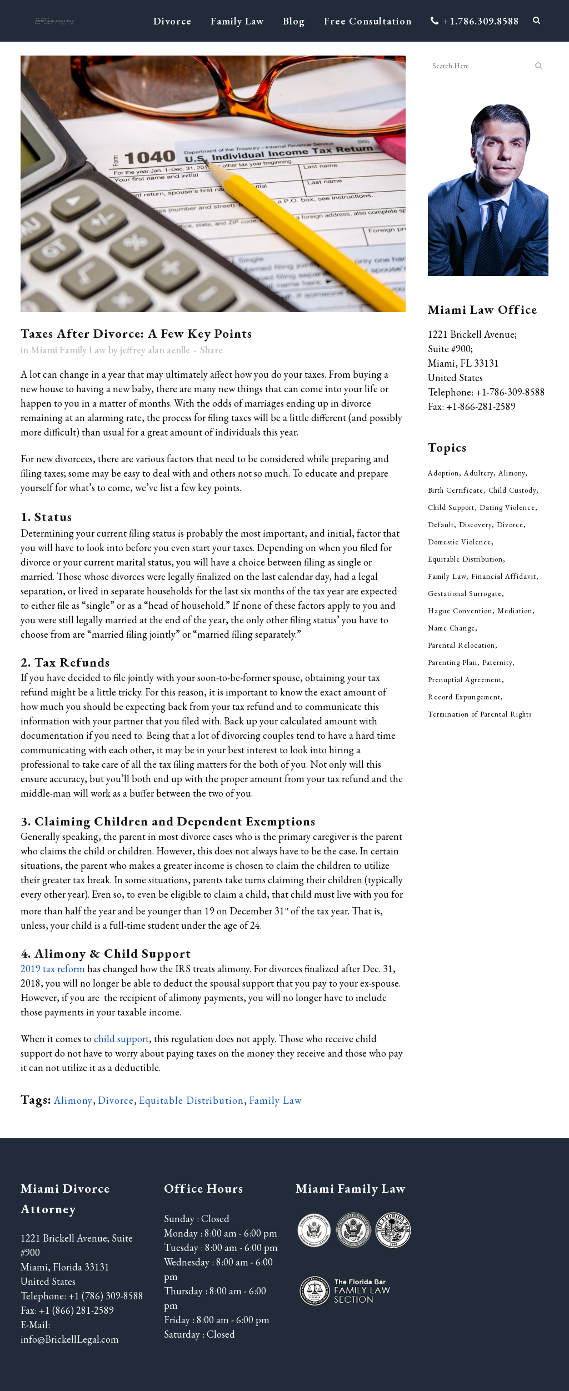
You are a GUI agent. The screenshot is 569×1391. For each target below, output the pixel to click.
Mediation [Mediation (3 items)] (514, 611)
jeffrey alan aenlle (155, 349)
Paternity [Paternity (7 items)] (497, 662)
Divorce (116, 1100)
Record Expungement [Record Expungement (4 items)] (464, 697)
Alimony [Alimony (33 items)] (511, 473)
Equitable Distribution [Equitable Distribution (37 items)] (465, 559)
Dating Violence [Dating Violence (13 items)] (507, 507)
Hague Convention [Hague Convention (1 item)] (460, 611)
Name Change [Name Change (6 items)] (451, 628)
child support (121, 1038)
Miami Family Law (68, 349)
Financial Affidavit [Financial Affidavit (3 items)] (503, 576)
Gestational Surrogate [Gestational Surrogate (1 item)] (465, 593)
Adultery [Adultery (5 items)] (478, 473)
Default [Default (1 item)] (441, 524)
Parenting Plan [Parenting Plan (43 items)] (452, 662)
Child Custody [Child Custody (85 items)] (512, 490)
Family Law (275, 1100)
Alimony (73, 1100)
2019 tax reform (53, 968)
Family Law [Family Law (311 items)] (447, 576)
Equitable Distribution (191, 1100)
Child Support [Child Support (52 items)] (451, 507)
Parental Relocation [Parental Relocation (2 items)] (461, 645)
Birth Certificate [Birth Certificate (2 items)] (455, 490)
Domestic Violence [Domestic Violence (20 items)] (459, 542)
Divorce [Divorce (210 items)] (510, 524)
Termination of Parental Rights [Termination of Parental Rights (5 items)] (480, 714)
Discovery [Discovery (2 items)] (475, 524)
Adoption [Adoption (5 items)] (443, 473)
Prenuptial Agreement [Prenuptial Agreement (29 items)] (465, 679)
